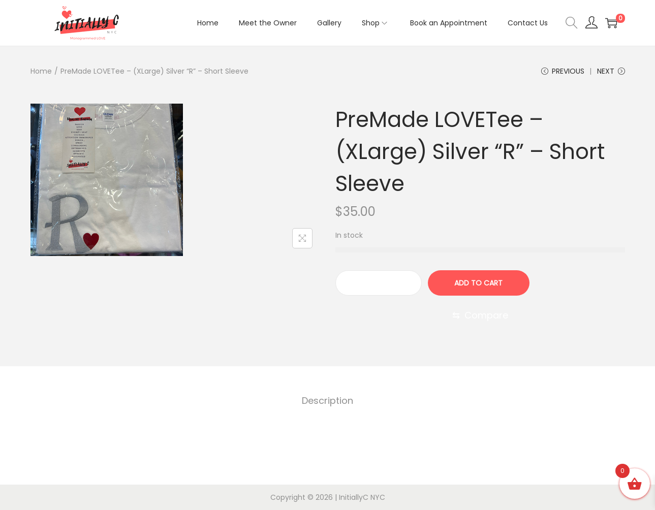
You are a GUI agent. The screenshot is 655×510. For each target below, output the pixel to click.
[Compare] (480, 315)
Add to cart (478, 283)
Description (327, 400)
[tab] (327, 401)
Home (41, 71)
